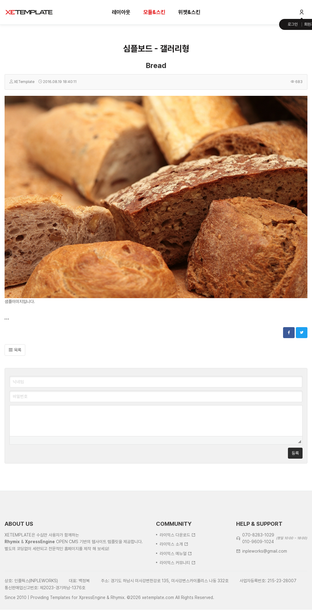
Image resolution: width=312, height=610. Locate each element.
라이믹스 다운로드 (178, 556)
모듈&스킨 (154, 12)
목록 (15, 350)
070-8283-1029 (258, 556)
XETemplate (24, 82)
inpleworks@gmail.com (264, 572)
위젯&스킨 (189, 12)
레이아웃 (121, 12)
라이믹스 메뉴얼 (176, 575)
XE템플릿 (29, 12)
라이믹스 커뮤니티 (178, 584)
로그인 (293, 24)
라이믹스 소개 (174, 566)
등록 (295, 453)
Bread (156, 65)
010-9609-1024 (258, 563)
